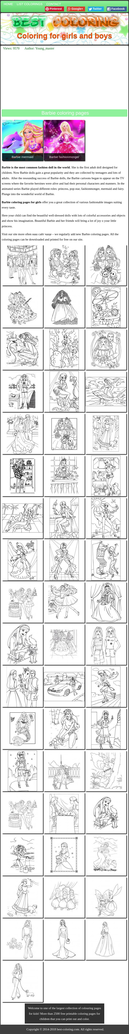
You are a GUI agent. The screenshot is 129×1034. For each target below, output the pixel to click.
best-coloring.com (68, 1029)
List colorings (30, 4)
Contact (53, 4)
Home (8, 4)
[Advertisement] (64, 79)
